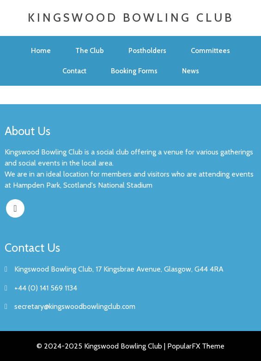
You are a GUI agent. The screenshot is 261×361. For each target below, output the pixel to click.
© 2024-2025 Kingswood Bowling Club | (101, 346)
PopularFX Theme (196, 346)
